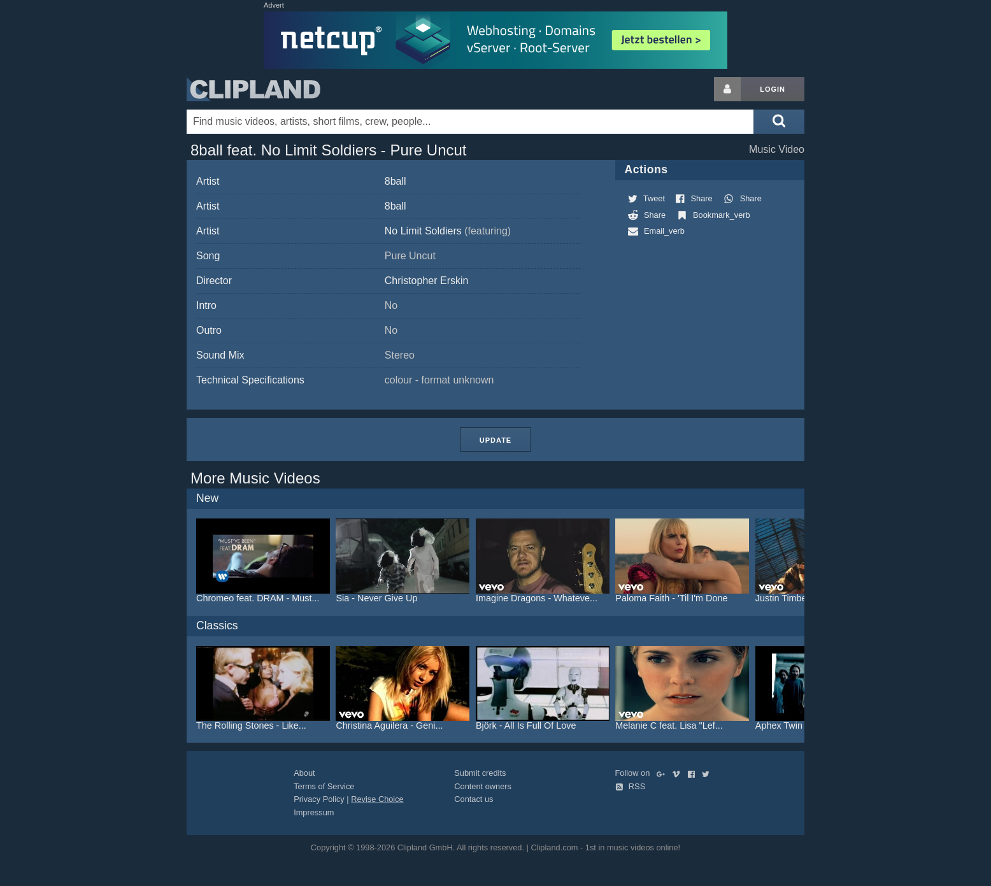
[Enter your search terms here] (470, 122)
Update (495, 440)
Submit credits (480, 773)
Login (772, 89)
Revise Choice (377, 799)
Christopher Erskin (427, 280)
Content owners (482, 786)
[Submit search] (778, 122)
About (304, 773)
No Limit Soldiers (448, 230)
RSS (630, 786)
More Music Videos (255, 478)
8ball (395, 181)
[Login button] (727, 89)
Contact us (473, 799)
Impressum (314, 812)
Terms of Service (324, 786)
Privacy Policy (319, 799)
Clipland (253, 89)
